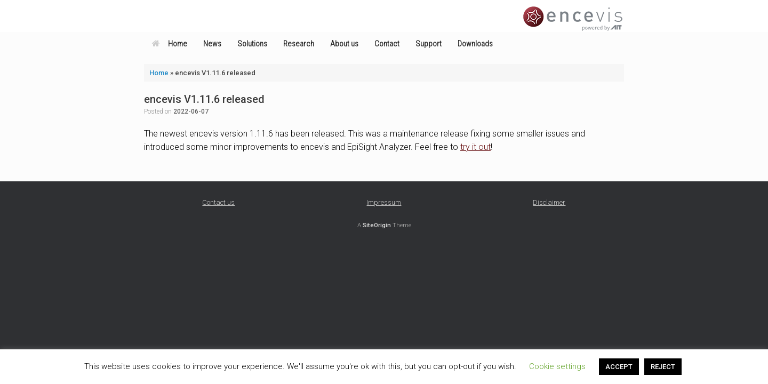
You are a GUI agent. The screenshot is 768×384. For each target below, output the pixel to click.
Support (428, 44)
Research (298, 44)
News (212, 44)
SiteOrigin (377, 225)
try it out (475, 147)
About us (344, 44)
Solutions (252, 44)
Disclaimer (549, 202)
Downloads (475, 44)
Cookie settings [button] (557, 366)
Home (169, 44)
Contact (386, 44)
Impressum (383, 202)
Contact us (218, 202)
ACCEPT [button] (619, 367)
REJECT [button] (663, 367)
